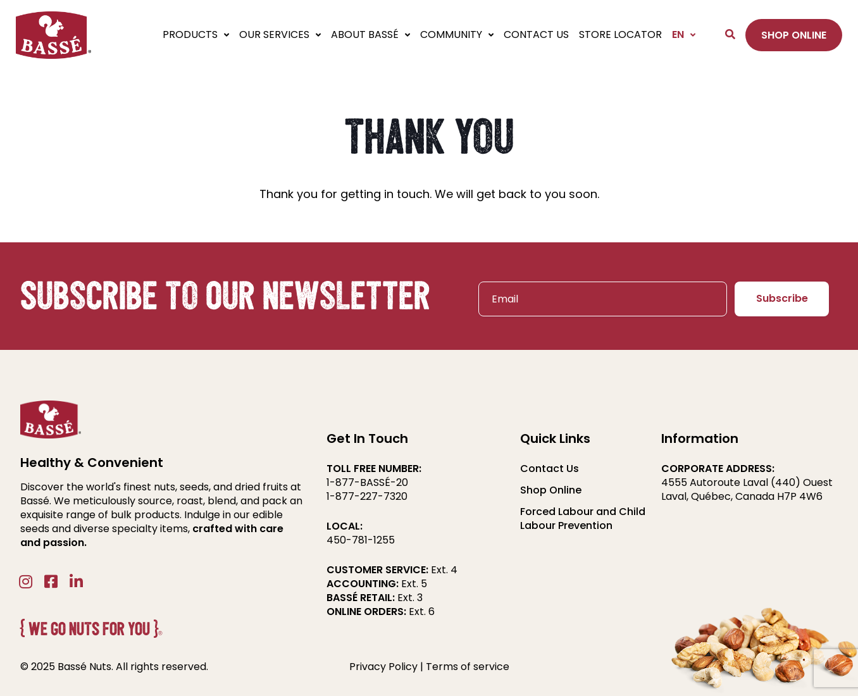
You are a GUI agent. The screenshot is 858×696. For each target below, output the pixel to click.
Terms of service (467, 666)
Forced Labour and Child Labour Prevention (582, 519)
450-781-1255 (360, 540)
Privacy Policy (383, 666)
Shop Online (550, 490)
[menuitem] (681, 34)
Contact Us (549, 469)
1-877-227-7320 (366, 496)
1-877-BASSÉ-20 (367, 482)
